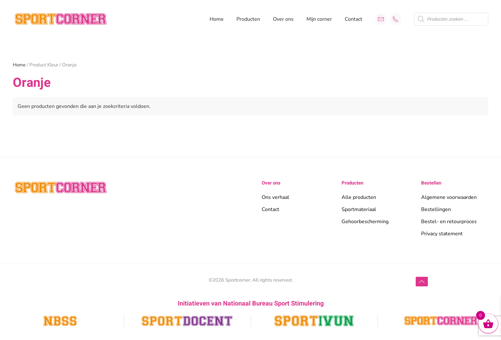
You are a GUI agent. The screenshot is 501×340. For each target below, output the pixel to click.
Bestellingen (436, 209)
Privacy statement (442, 233)
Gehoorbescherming (365, 221)
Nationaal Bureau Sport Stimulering (273, 303)
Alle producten (359, 197)
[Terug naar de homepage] (61, 19)
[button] (422, 281)
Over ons (283, 19)
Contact (353, 19)
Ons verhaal (275, 197)
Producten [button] (248, 19)
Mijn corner (319, 19)
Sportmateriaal (359, 209)
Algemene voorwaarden (449, 197)
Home (217, 19)
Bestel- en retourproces (449, 221)
